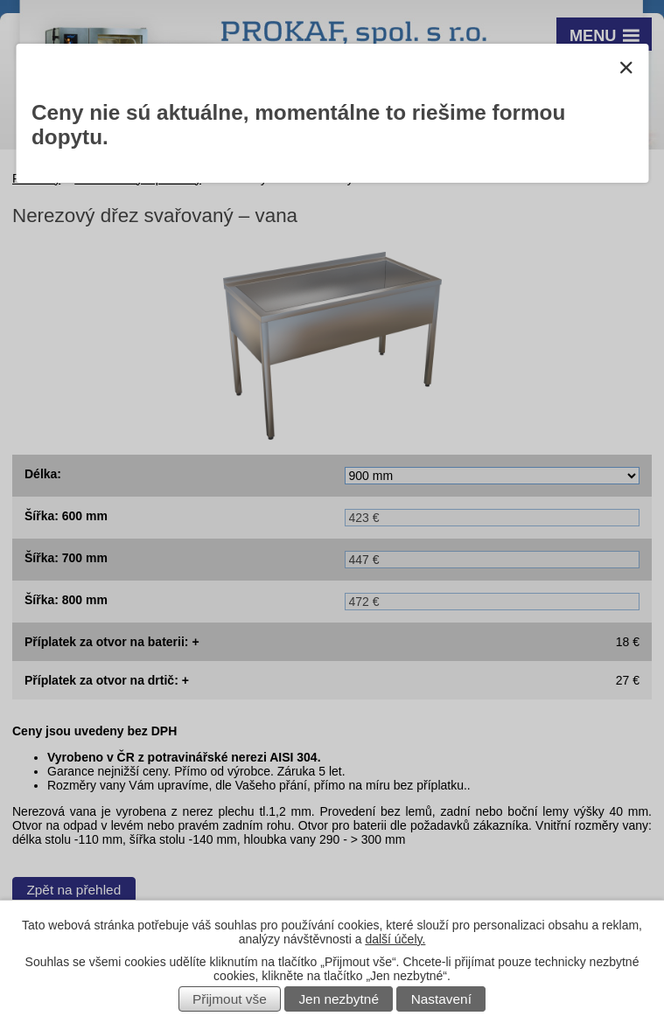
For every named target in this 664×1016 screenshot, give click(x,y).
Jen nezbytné (338, 999)
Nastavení (441, 999)
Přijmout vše (229, 999)
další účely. (395, 939)
